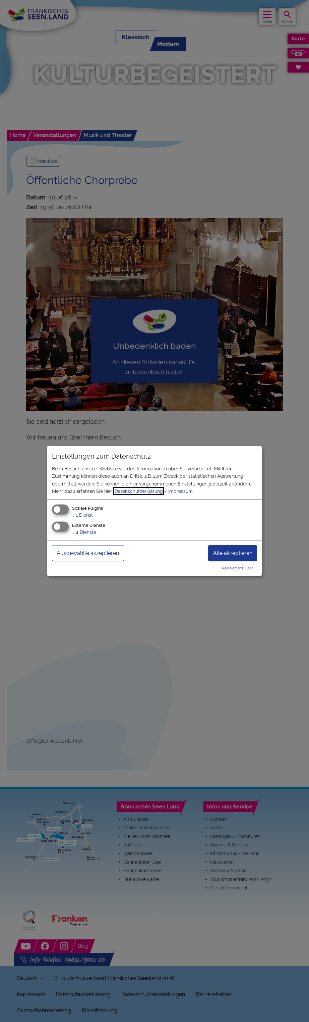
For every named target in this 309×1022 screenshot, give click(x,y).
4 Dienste (84, 532)
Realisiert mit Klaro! (238, 568)
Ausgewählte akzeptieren (88, 553)
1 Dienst (82, 515)
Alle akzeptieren (232, 553)
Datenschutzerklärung (139, 491)
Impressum (180, 491)
